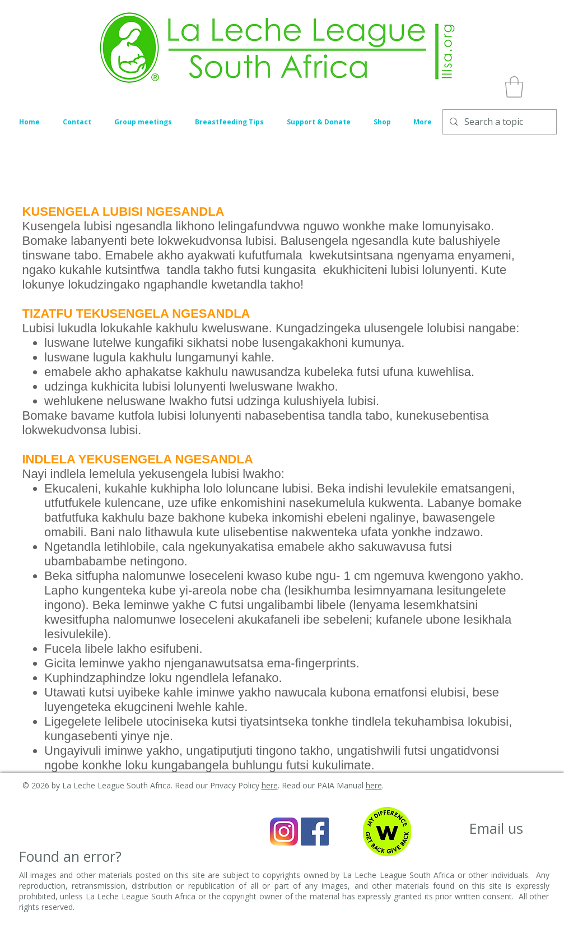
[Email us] (496, 828)
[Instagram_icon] (284, 832)
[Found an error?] (70, 856)
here (270, 785)
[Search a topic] (498, 122)
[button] (514, 86)
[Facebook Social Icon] (315, 832)
